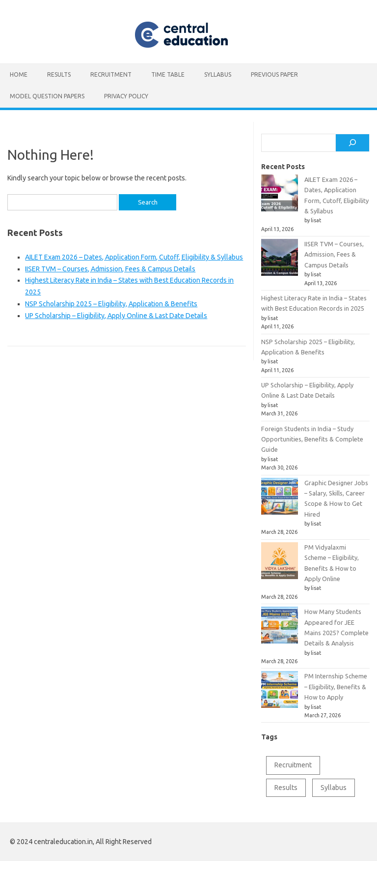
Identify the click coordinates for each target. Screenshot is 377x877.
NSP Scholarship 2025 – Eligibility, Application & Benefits (111, 304)
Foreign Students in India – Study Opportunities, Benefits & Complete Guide (312, 439)
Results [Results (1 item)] (285, 787)
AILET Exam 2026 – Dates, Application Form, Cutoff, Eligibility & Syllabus (134, 257)
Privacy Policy (126, 96)
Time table (168, 74)
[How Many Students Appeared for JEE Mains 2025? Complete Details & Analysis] (279, 629)
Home (18, 74)
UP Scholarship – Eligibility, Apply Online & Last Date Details (116, 316)
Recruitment (111, 74)
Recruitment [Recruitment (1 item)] (293, 765)
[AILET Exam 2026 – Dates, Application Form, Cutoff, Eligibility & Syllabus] (279, 197)
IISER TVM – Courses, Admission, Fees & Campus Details (110, 269)
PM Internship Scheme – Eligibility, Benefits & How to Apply (335, 686)
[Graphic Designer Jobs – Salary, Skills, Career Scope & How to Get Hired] (279, 500)
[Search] (352, 143)
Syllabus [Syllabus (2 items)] (334, 787)
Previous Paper (274, 74)
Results (59, 74)
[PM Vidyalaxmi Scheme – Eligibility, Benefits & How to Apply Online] (279, 564)
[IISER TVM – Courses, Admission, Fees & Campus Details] (279, 261)
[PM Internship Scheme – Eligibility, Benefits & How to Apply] (279, 693)
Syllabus (217, 74)
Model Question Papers (47, 96)
